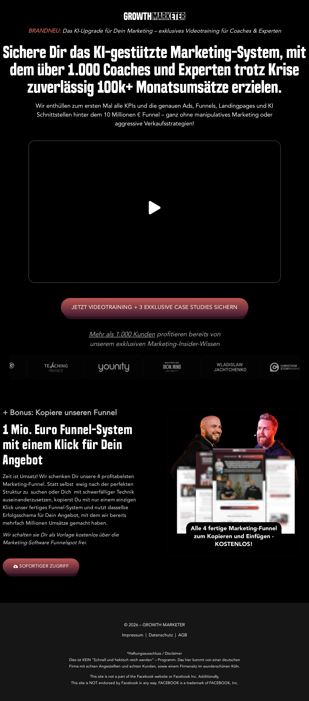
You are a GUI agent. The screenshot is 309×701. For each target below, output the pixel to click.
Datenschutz (161, 635)
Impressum (132, 635)
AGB (182, 635)
